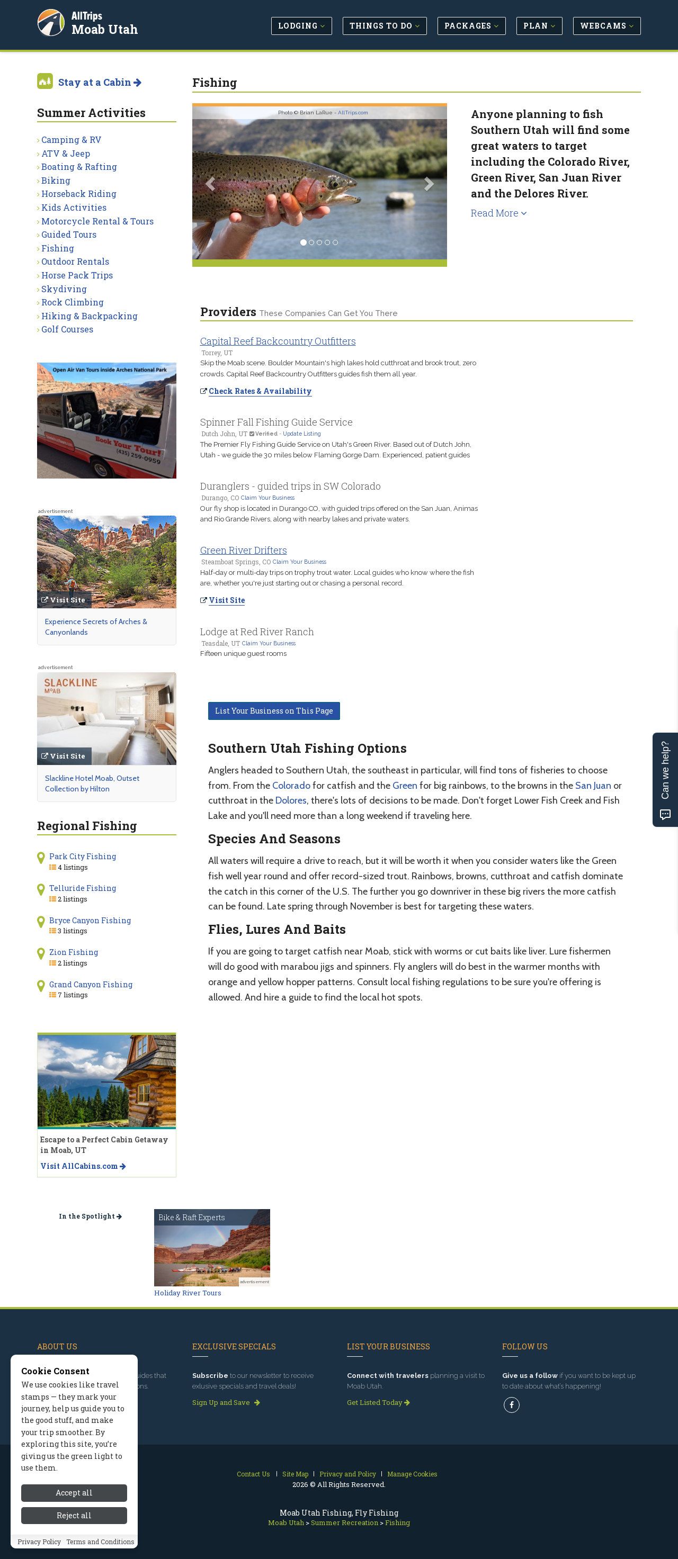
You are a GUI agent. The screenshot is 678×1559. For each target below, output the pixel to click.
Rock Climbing (72, 302)
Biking (55, 180)
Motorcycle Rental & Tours (97, 221)
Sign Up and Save (226, 1402)
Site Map (295, 1474)
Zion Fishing (73, 952)
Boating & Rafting (79, 166)
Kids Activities (73, 207)
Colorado (291, 785)
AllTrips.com (353, 112)
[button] (211, 182)
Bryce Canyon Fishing (90, 920)
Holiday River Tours (187, 1292)
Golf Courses (67, 329)
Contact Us (253, 1474)
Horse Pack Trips (77, 275)
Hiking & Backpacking (89, 315)
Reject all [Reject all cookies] (74, 1516)
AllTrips (87, 15)
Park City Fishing (82, 856)
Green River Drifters (243, 550)
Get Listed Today (378, 1402)
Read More (499, 212)
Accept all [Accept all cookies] (74, 1494)
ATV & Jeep (65, 153)
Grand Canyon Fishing (90, 984)
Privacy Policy (39, 1542)
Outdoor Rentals (75, 261)
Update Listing (302, 433)
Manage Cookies (412, 1474)
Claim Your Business (268, 497)
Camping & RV (71, 139)
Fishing (57, 248)
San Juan (593, 785)
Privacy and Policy (347, 1474)
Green (404, 785)
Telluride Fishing (82, 888)
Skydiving (64, 288)
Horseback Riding (79, 193)
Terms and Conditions (100, 1542)
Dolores (291, 800)
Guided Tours (68, 234)
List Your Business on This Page (274, 711)
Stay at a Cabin (99, 82)
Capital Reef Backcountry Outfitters (278, 341)
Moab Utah (105, 29)
